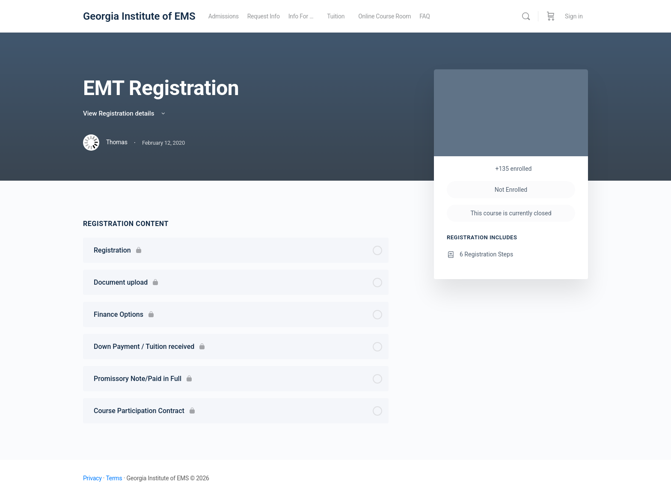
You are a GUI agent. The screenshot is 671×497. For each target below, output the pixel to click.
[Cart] (550, 16)
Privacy (92, 478)
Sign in (574, 16)
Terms (114, 478)
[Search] (525, 16)
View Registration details (124, 113)
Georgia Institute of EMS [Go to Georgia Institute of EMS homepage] (139, 16)
